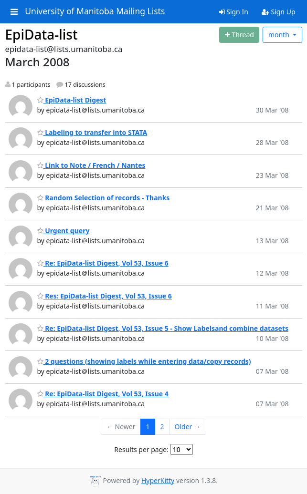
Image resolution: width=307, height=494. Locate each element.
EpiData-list (41, 34)
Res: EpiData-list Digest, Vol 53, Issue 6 (104, 295)
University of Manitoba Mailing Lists (95, 11)
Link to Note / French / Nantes (91, 165)
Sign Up (279, 11)
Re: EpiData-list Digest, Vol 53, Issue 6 (103, 263)
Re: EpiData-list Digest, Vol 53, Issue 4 (103, 393)
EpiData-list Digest (71, 99)
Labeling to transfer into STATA (92, 132)
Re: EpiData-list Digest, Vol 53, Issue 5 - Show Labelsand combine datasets (163, 328)
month (279, 34)
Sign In (233, 11)
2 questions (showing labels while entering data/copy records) (144, 361)
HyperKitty (157, 480)
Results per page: (141, 449)
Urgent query (63, 230)
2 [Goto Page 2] (162, 426)
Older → (188, 426)
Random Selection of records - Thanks (103, 197)
